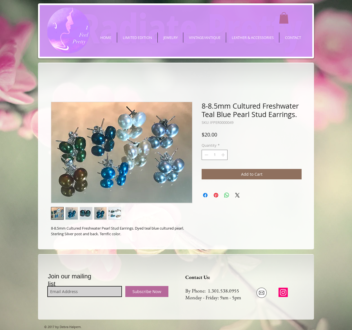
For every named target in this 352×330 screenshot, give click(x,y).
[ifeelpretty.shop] (283, 292)
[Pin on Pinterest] (216, 195)
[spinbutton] (214, 155)
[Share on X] (237, 195)
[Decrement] (205, 155)
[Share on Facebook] (205, 195)
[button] (284, 18)
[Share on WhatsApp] (226, 195)
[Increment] (223, 155)
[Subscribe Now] (146, 291)
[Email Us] (261, 293)
